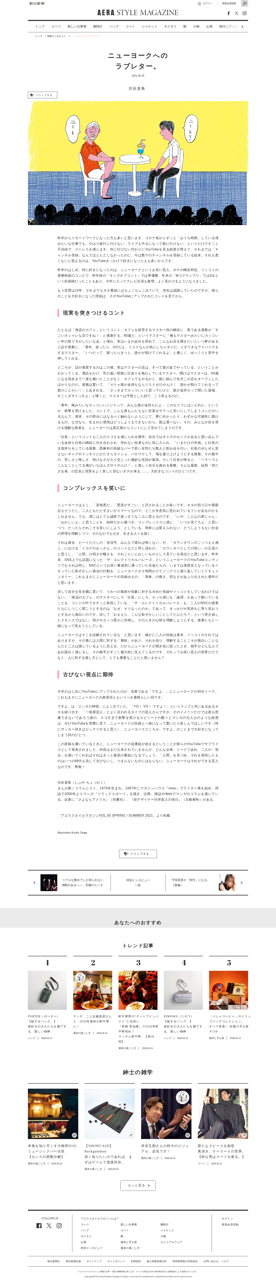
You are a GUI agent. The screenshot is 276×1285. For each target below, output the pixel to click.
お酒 (209, 26)
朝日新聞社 (53, 1261)
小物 (196, 26)
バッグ (114, 26)
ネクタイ (170, 26)
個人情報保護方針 (157, 1261)
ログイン (207, 3)
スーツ (56, 26)
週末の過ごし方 (130, 1248)
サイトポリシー (116, 1261)
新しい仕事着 (77, 26)
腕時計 (98, 26)
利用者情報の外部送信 (185, 1261)
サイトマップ (94, 1261)
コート (130, 26)
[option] (36, 26)
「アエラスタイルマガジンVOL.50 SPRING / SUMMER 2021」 (106, 815)
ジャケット (149, 26)
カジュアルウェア (171, 1242)
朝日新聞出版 (73, 1261)
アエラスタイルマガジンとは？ (100, 1218)
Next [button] (234, 26)
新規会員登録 (229, 3)
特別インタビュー (92, 1248)
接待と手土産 (129, 1242)
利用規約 (136, 1261)
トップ (40, 26)
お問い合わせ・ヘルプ (216, 1261)
